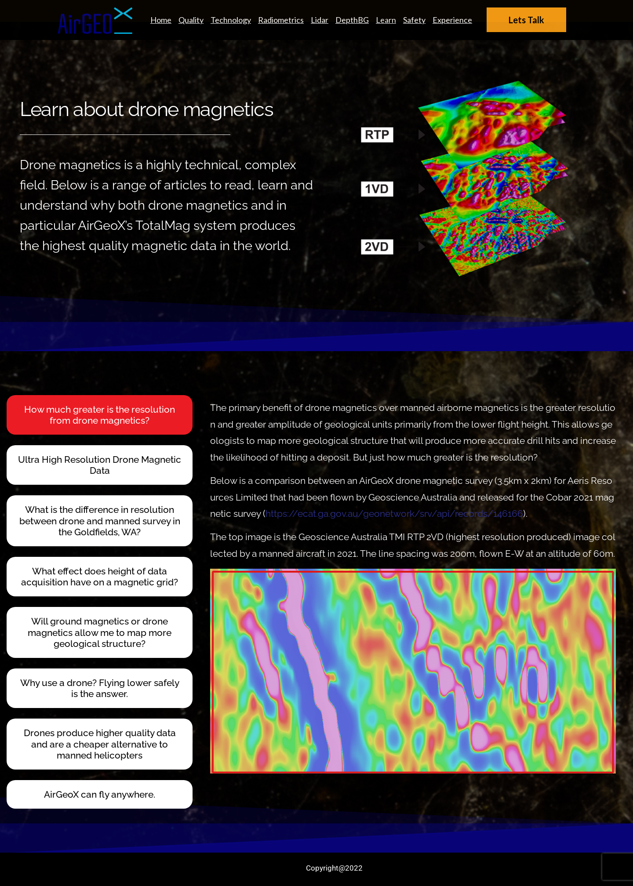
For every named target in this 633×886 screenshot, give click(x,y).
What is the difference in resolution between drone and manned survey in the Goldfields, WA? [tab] (99, 520)
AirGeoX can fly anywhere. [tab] (99, 794)
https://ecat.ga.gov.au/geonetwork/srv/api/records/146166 (394, 513)
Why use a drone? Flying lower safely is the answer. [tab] (99, 688)
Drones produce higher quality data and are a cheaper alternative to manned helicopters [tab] (100, 743)
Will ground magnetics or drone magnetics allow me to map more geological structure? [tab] (99, 632)
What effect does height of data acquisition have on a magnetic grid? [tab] (99, 577)
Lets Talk (526, 20)
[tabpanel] (409, 584)
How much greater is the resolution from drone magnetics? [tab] (99, 415)
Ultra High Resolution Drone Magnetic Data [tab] (99, 465)
